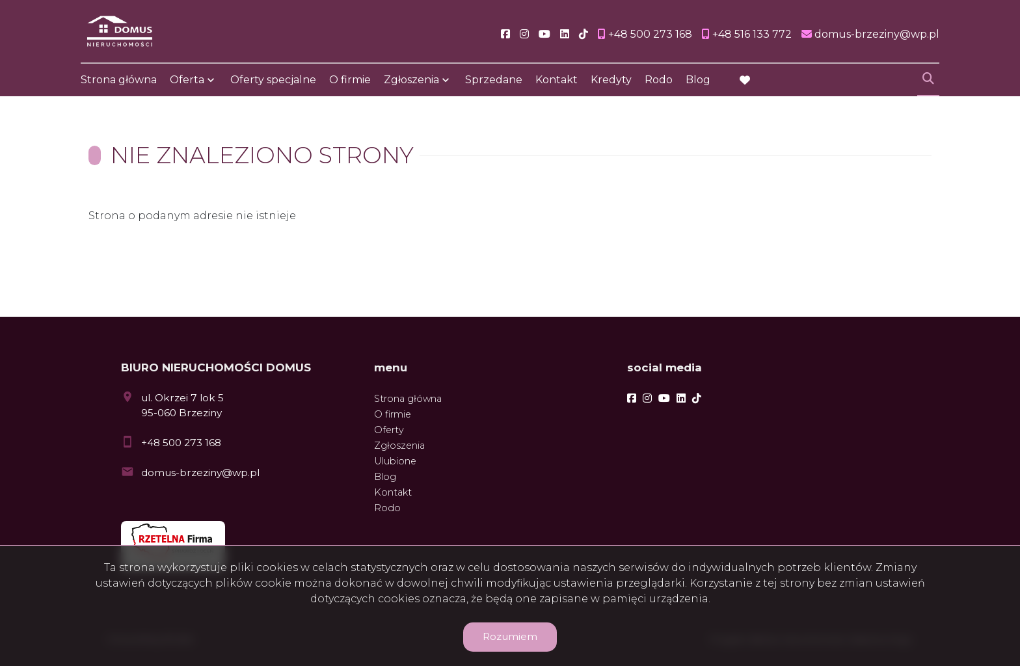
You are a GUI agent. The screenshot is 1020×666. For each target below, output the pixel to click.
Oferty (389, 430)
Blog (698, 79)
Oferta (187, 79)
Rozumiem (510, 636)
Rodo (659, 79)
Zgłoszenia (411, 79)
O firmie (350, 79)
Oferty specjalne (273, 79)
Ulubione (395, 461)
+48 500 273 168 (181, 442)
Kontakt (556, 79)
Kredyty (611, 79)
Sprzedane (493, 79)
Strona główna (119, 79)
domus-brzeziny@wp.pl (200, 472)
